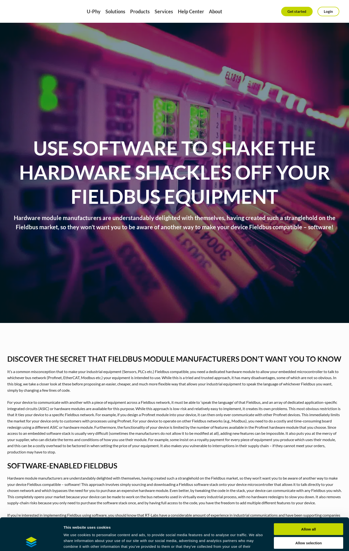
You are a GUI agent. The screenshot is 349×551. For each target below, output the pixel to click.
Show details (254, 541)
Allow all (308, 499)
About (215, 11)
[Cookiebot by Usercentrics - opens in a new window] (31, 541)
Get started (296, 11)
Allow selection (308, 512)
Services (164, 11)
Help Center (191, 11)
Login (328, 11)
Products (140, 11)
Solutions (115, 11)
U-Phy (94, 11)
